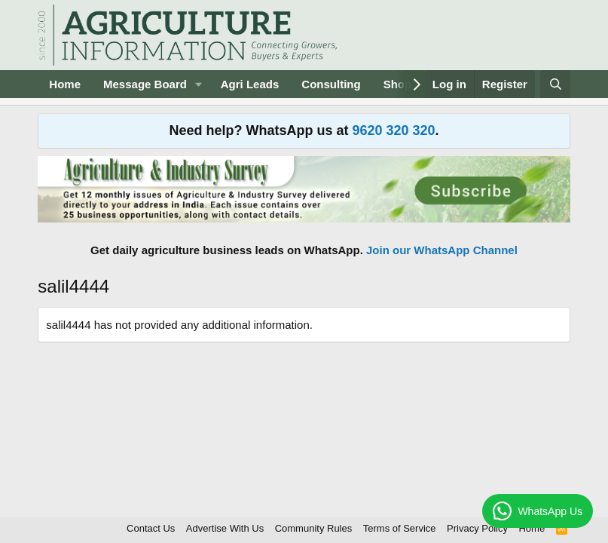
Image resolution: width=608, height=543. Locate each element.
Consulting (330, 84)
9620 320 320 (393, 130)
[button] (198, 84)
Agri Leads (250, 84)
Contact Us (151, 528)
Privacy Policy (477, 528)
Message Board (145, 84)
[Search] (555, 84)
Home (65, 84)
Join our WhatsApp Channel (442, 250)
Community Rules (314, 528)
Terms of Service (399, 528)
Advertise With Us (225, 528)
